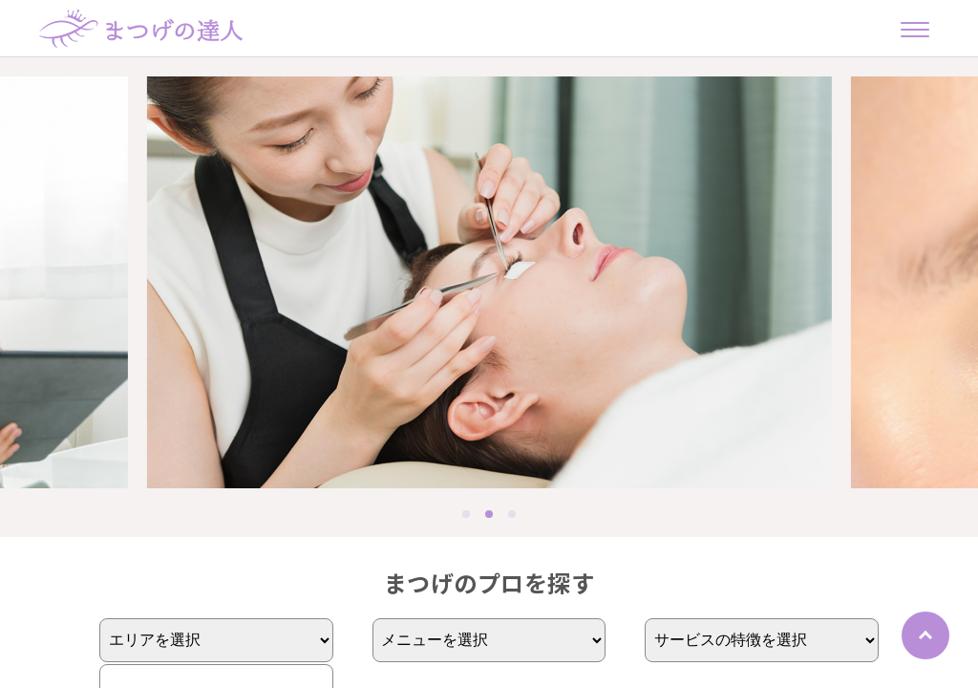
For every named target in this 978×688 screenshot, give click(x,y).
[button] (466, 514)
